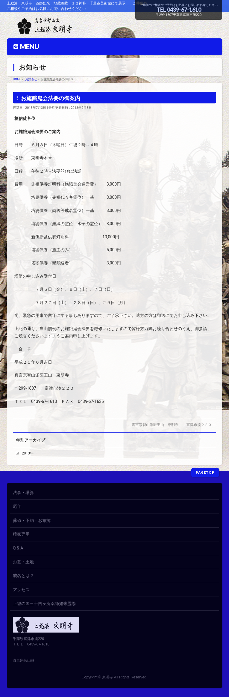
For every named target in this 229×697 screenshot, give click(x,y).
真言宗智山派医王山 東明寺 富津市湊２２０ (174, 425)
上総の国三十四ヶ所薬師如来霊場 (44, 603)
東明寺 (107, 677)
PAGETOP (205, 472)
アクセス (21, 589)
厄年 (17, 506)
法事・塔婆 (23, 492)
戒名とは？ (23, 575)
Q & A (18, 548)
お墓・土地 (23, 561)
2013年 (28, 453)
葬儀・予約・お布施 (32, 520)
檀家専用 (21, 534)
